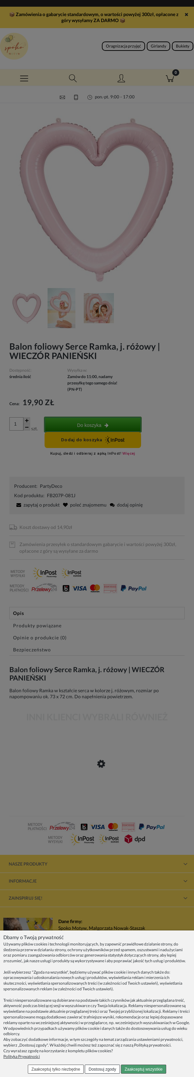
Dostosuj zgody (102, 1069)
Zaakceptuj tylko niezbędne (55, 1069)
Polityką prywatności (152, 1045)
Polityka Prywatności (21, 1056)
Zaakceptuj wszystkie (144, 1069)
